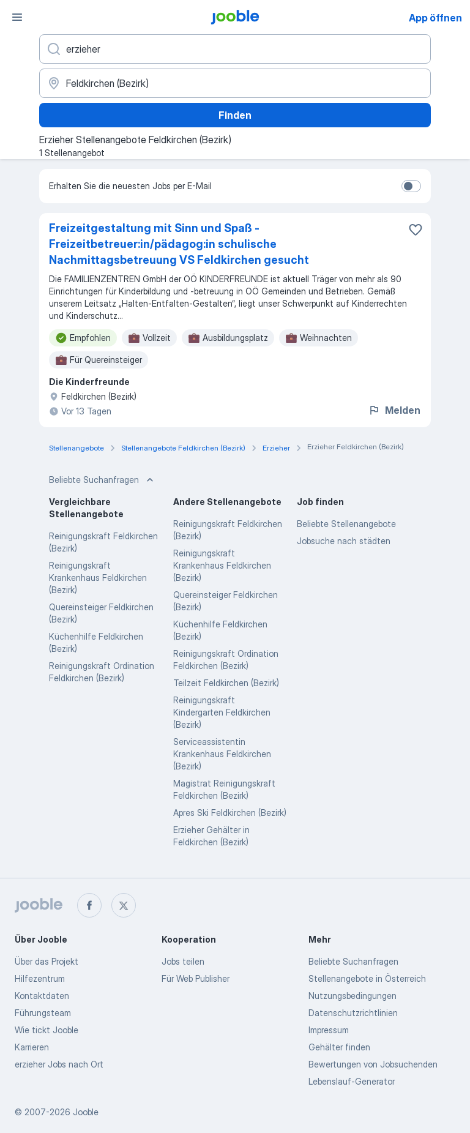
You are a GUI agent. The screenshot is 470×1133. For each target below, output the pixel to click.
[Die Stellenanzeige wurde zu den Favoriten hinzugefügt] (415, 229)
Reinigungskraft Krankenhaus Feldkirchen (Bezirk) (98, 577)
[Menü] (17, 17)
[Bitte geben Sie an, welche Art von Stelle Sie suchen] (235, 49)
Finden (235, 115)
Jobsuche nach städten (343, 541)
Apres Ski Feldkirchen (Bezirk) (229, 812)
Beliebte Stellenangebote (346, 523)
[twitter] (123, 905)
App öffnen (435, 18)
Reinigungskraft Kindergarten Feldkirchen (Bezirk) (221, 712)
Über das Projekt (46, 961)
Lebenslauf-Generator (351, 1081)
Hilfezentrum (40, 978)
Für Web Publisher (195, 978)
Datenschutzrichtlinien (353, 1013)
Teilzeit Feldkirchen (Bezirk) (226, 683)
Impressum (328, 1030)
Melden (394, 410)
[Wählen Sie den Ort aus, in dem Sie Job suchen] (235, 83)
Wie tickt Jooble (46, 1030)
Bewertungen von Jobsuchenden (373, 1064)
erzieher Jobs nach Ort (59, 1064)
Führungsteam (43, 1013)
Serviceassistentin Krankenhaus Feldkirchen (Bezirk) (222, 753)
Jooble (86, 1112)
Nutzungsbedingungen (352, 995)
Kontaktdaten (42, 995)
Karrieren (32, 1047)
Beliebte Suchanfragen (353, 961)
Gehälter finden (339, 1047)
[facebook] (89, 905)
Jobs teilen (183, 961)
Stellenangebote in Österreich (367, 978)
